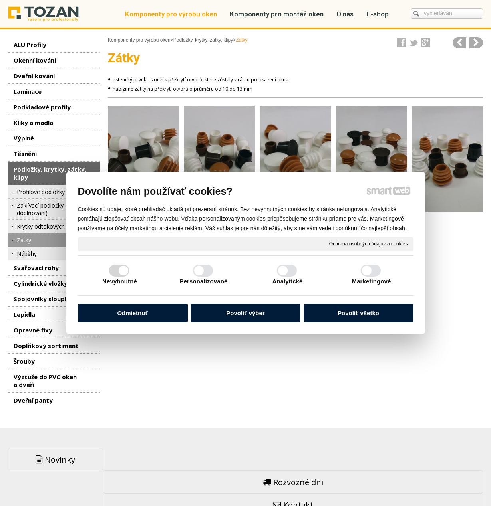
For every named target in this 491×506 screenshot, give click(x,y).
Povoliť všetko (358, 313)
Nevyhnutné (119, 281)
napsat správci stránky (226, 482)
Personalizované (204, 281)
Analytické (287, 281)
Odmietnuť (132, 313)
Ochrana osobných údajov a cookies (368, 244)
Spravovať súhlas (367, 482)
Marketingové (371, 281)
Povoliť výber (245, 313)
